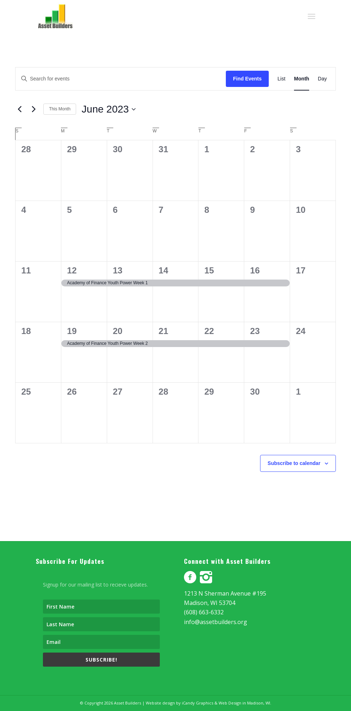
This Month (59, 108)
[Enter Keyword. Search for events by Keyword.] (121, 78)
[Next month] (33, 109)
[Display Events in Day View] (322, 78)
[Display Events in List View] (281, 78)
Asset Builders (127, 703)
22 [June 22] (209, 331)
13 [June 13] (118, 270)
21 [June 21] (163, 331)
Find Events (247, 79)
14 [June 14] (163, 270)
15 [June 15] (209, 270)
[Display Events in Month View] (301, 78)
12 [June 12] (72, 270)
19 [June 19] (72, 331)
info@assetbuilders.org (215, 622)
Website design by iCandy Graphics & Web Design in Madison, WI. (208, 703)
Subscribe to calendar (294, 463)
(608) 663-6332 (204, 612)
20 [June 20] (118, 331)
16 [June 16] (255, 270)
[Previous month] (19, 109)
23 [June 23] (255, 331)
